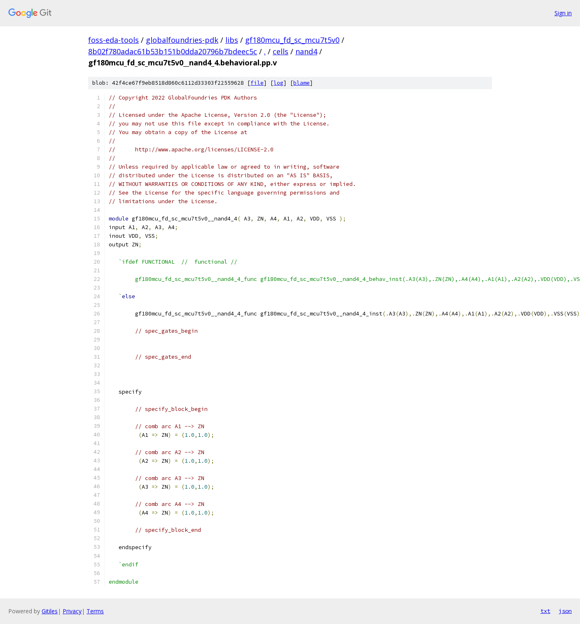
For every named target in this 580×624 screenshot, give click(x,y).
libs (231, 40)
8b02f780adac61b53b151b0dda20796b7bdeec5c (172, 51)
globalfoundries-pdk (182, 40)
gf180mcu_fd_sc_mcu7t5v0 (292, 40)
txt (545, 611)
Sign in (563, 13)
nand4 (306, 51)
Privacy (72, 611)
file (257, 82)
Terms (95, 611)
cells (280, 51)
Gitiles (50, 611)
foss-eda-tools (113, 40)
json (565, 611)
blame (301, 82)
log (278, 82)
